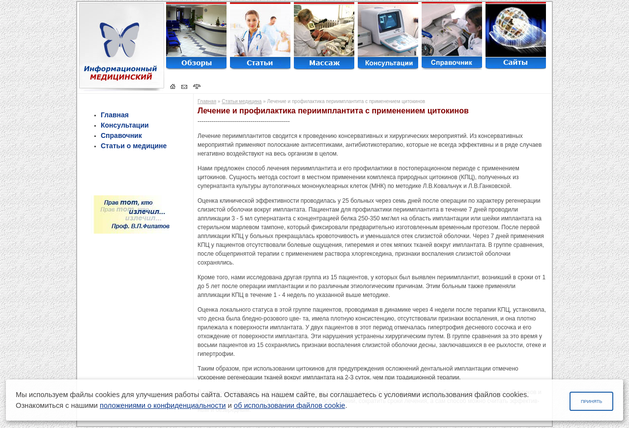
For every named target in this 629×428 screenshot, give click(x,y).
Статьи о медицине (134, 146)
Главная (115, 115)
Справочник (121, 135)
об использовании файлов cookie (289, 405)
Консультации (125, 125)
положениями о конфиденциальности (163, 405)
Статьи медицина (241, 101)
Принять (591, 401)
